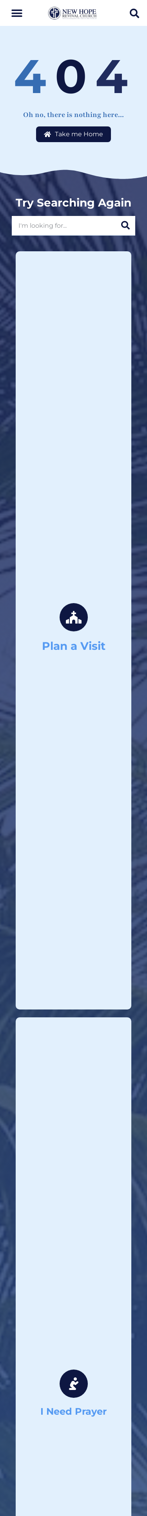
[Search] (125, 225)
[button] (16, 13)
